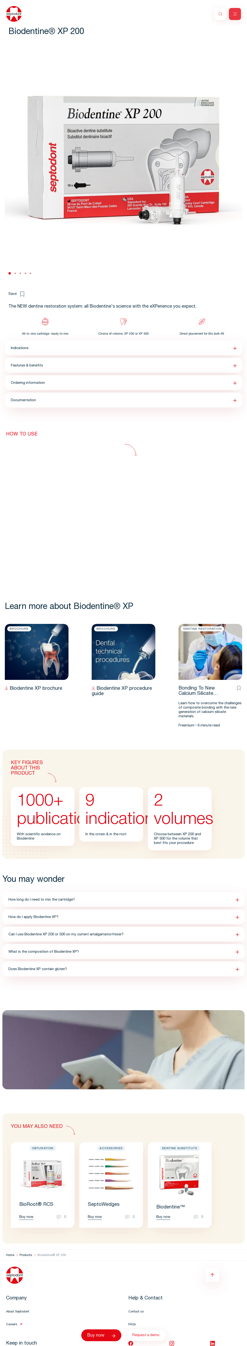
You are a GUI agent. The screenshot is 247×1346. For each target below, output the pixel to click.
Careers (11, 1324)
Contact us (136, 1311)
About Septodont (17, 1311)
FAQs (132, 1324)
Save (16, 294)
